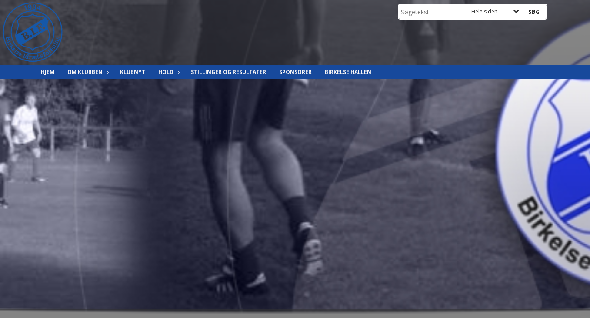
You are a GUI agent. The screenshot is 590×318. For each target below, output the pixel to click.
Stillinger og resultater (228, 72)
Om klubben (87, 72)
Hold (168, 72)
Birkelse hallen (348, 72)
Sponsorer (295, 72)
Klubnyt (132, 72)
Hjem (47, 72)
